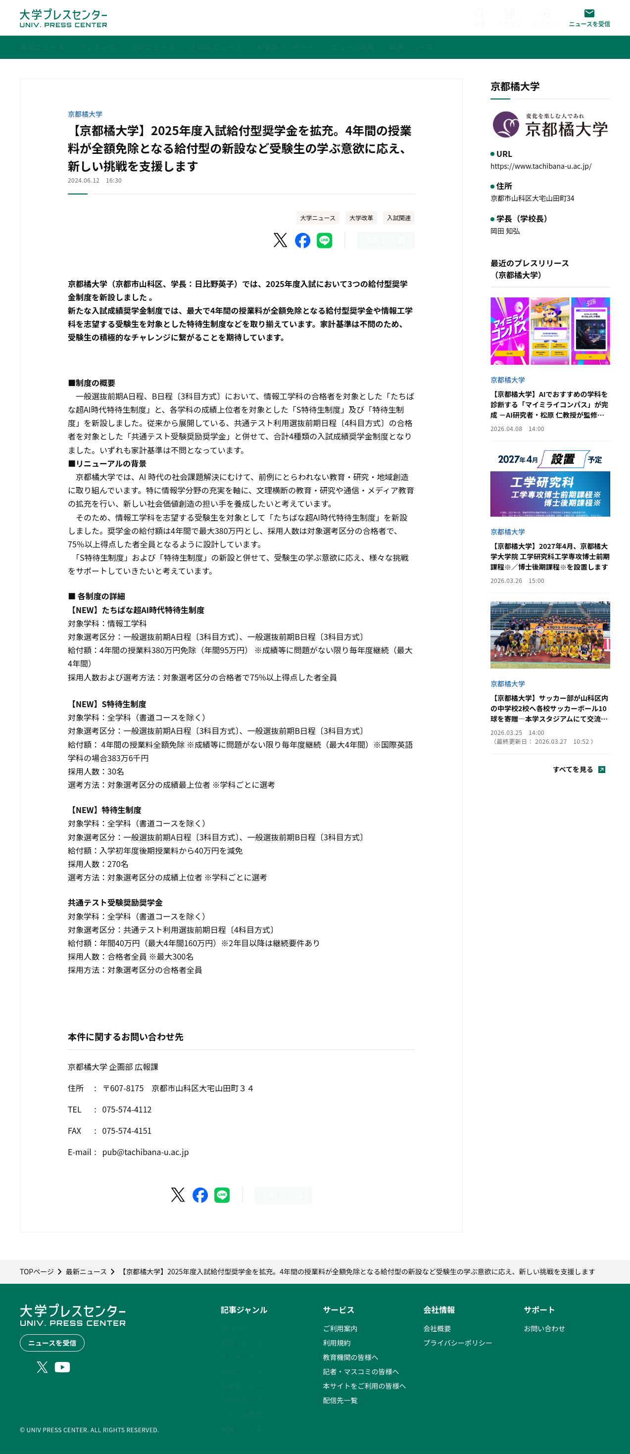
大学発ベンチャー (248, 1400)
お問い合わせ (544, 1328)
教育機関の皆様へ (350, 1357)
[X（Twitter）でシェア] (281, 240)
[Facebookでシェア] (303, 240)
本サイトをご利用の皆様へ (364, 1386)
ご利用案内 (340, 1328)
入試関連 (399, 217)
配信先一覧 (340, 1400)
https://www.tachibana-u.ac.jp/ (540, 166)
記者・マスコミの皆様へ (361, 1371)
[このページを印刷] (386, 240)
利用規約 (336, 1343)
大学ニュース (318, 217)
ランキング (238, 1357)
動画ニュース (241, 1429)
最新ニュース (241, 1343)
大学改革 (361, 217)
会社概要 (437, 1328)
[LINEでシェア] (325, 240)
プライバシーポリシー (457, 1343)
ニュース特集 (241, 1414)
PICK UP (234, 1328)
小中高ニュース (245, 1386)
